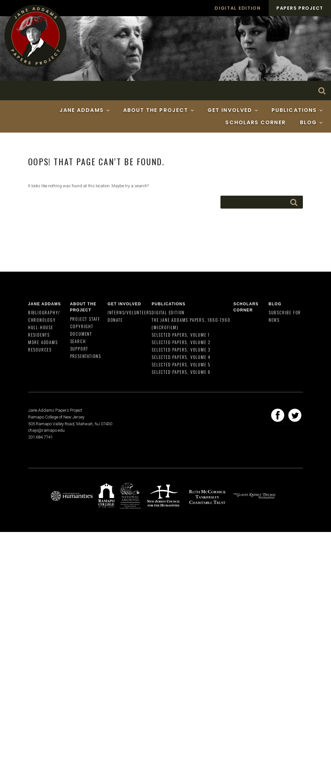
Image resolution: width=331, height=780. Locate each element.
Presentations (85, 356)
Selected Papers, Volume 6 (181, 372)
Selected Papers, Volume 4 (181, 357)
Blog (312, 122)
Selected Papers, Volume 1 (181, 334)
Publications (298, 110)
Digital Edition (238, 8)
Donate (115, 320)
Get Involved (233, 110)
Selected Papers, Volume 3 (181, 349)
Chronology (42, 320)
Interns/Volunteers (130, 312)
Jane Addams (85, 110)
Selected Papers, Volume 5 (181, 364)
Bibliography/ (44, 312)
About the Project (159, 110)
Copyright (81, 326)
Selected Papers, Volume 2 (181, 342)
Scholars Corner (255, 122)
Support (79, 348)
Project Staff (85, 319)
